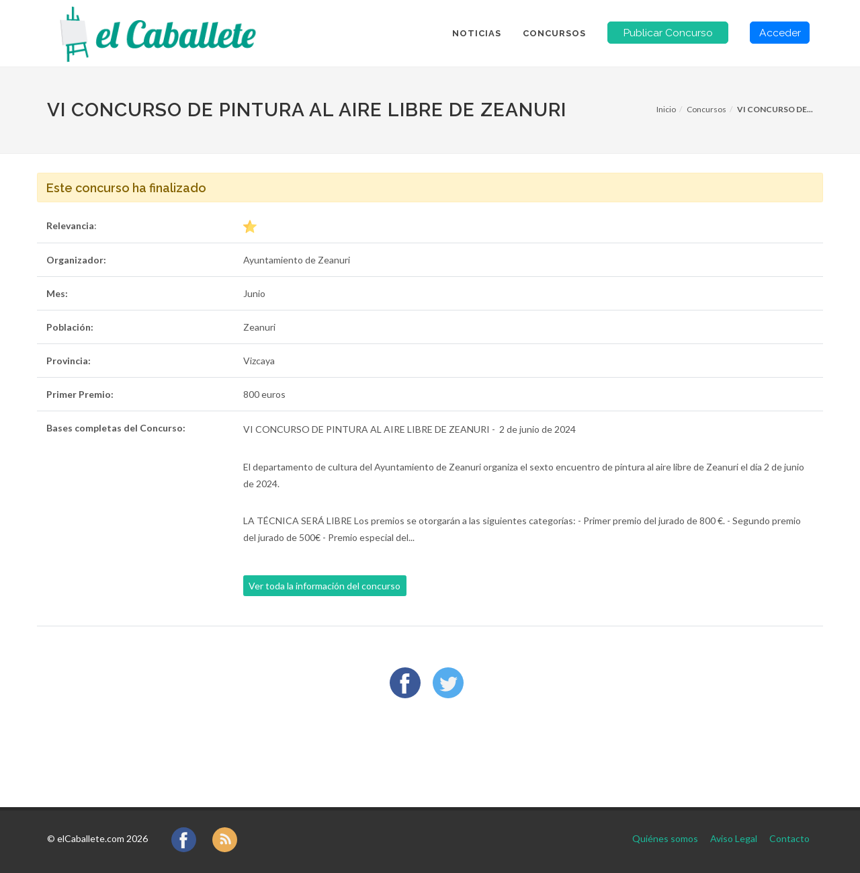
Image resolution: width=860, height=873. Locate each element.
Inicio (666, 109)
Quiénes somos (665, 838)
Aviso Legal (733, 838)
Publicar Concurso (668, 32)
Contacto (789, 838)
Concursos (706, 109)
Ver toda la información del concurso (324, 585)
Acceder (780, 32)
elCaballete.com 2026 (102, 838)
